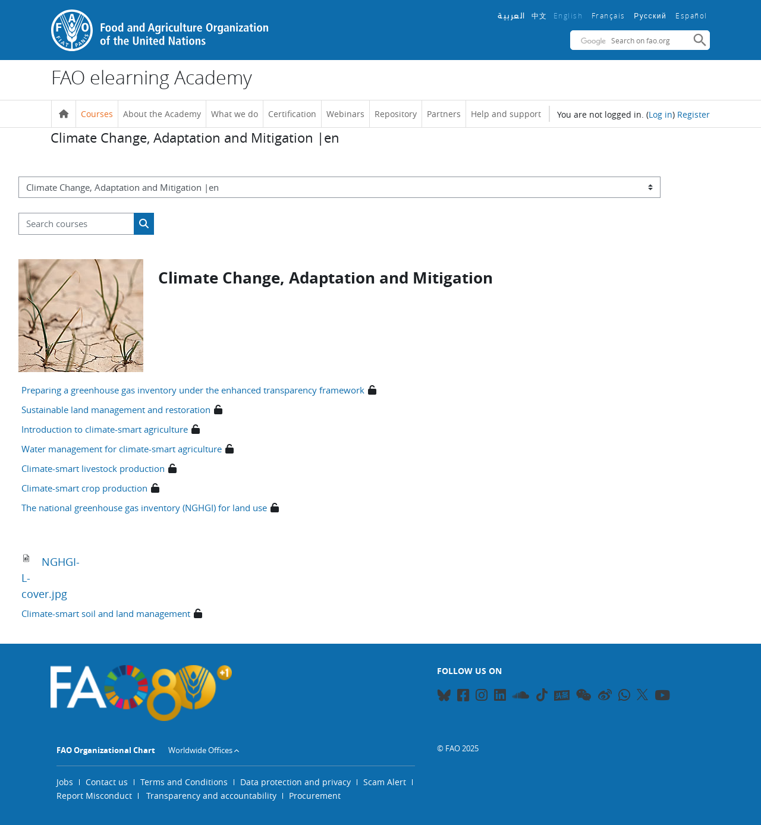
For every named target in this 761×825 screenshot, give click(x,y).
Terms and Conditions (184, 782)
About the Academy (162, 113)
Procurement (315, 795)
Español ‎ (692, 15)
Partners (444, 113)
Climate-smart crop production (84, 488)
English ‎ (570, 15)
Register (693, 114)
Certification (292, 113)
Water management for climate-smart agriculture (121, 449)
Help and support (506, 113)
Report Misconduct (94, 795)
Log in (660, 114)
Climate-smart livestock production (93, 468)
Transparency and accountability (211, 795)
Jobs (64, 782)
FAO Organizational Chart (105, 750)
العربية (512, 15)
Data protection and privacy (295, 782)
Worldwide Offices (200, 750)
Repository (396, 113)
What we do (234, 113)
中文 (540, 15)
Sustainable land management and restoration (115, 409)
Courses (97, 113)
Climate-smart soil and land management (105, 613)
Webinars (345, 113)
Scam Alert (384, 782)
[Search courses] (76, 224)
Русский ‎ (651, 16)
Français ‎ (610, 15)
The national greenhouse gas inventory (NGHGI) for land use (144, 508)
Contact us (107, 782)
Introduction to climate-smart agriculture (104, 429)
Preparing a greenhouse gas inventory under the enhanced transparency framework (192, 390)
